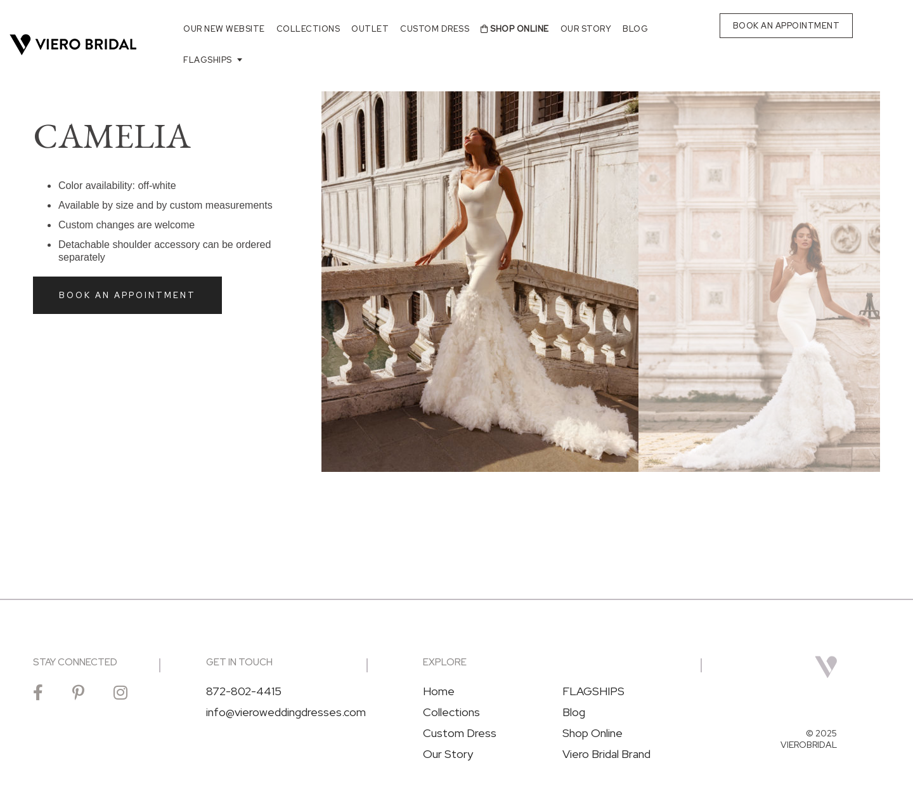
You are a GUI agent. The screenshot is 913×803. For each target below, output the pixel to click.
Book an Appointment (127, 295)
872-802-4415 (244, 691)
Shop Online (515, 28)
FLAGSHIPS (207, 60)
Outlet (370, 28)
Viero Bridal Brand (606, 754)
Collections (308, 28)
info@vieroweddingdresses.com (286, 712)
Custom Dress (434, 28)
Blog (635, 28)
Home (439, 691)
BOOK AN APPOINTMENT (786, 25)
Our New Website (224, 28)
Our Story (586, 28)
